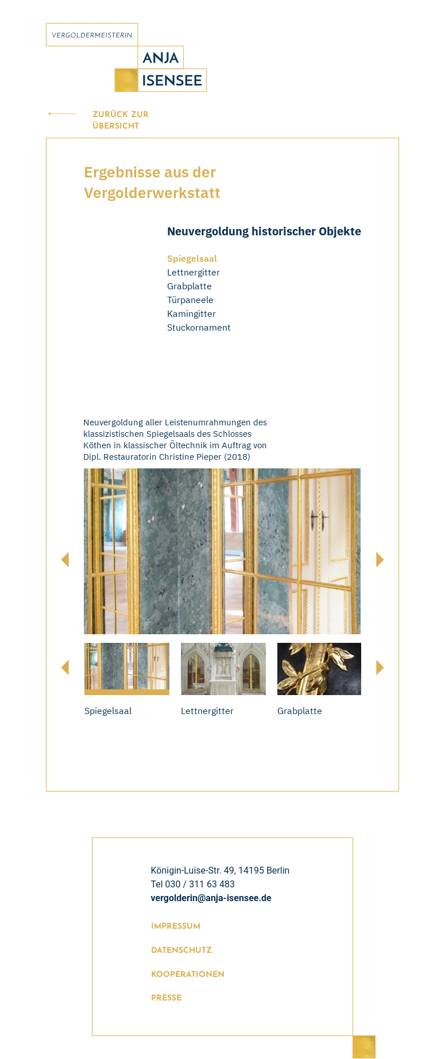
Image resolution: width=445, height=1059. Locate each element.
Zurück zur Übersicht (120, 121)
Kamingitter (191, 313)
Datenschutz (181, 950)
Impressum (175, 926)
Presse (166, 998)
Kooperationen (188, 975)
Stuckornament (199, 327)
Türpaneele (190, 299)
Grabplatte (189, 286)
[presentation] (65, 560)
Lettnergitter (193, 272)
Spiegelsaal (192, 258)
